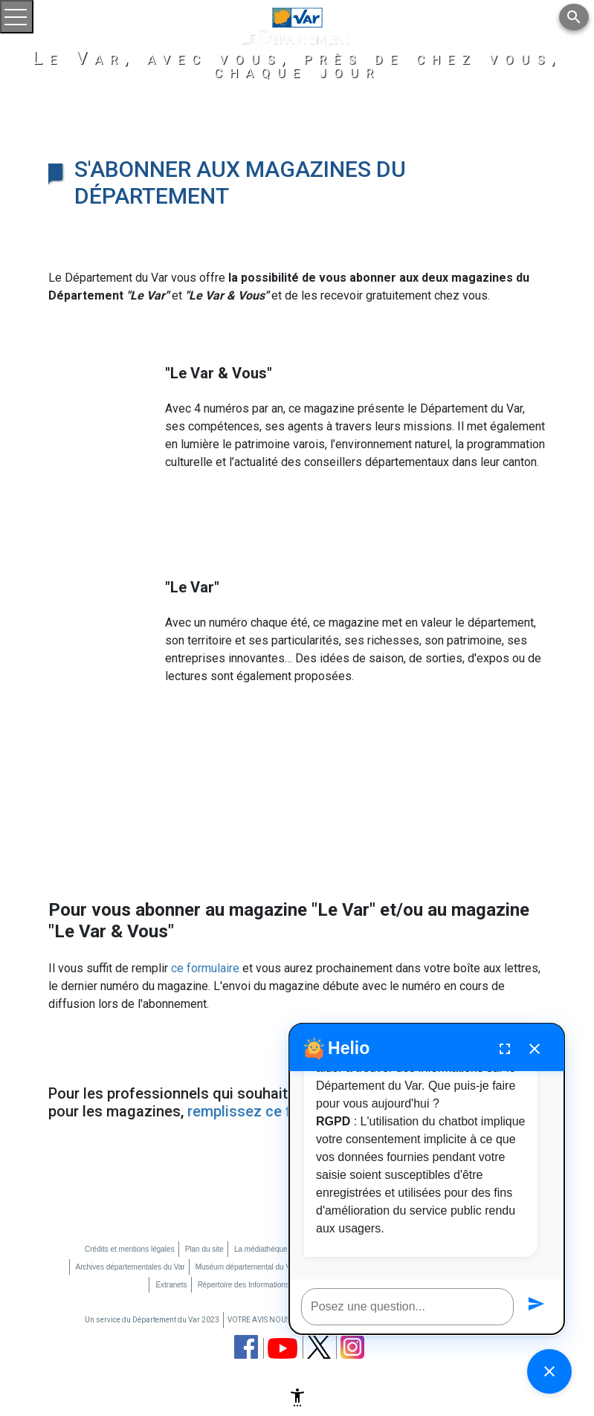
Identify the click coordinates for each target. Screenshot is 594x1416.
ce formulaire (205, 968)
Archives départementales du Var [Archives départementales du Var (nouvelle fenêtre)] (130, 1267)
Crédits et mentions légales (130, 1249)
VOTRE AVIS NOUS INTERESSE (278, 1320)
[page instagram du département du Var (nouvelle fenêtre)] (352, 1347)
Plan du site (204, 1249)
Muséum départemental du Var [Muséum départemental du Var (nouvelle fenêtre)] (246, 1267)
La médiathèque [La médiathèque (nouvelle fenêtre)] (261, 1249)
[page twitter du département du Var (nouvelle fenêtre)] (319, 1346)
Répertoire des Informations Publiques (261, 1285)
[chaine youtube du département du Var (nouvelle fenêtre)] (282, 1348)
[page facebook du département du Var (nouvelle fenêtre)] (246, 1347)
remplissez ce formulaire (269, 1111)
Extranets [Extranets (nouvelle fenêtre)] (171, 1285)
